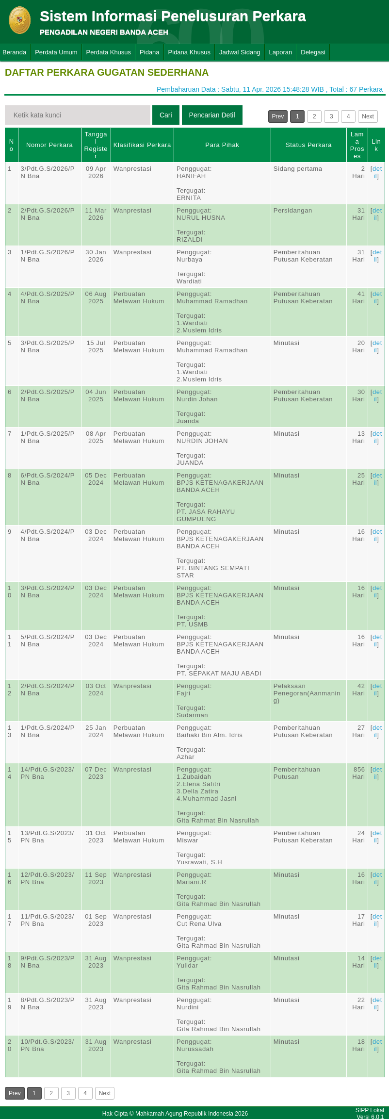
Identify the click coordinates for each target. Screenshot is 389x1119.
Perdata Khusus (108, 52)
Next (368, 116)
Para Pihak (222, 144)
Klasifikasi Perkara (142, 144)
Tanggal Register (96, 145)
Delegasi (313, 52)
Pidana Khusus (189, 52)
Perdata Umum (56, 52)
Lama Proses (357, 145)
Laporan (280, 52)
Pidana (149, 52)
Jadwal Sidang (239, 52)
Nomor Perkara (49, 144)
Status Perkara (309, 144)
